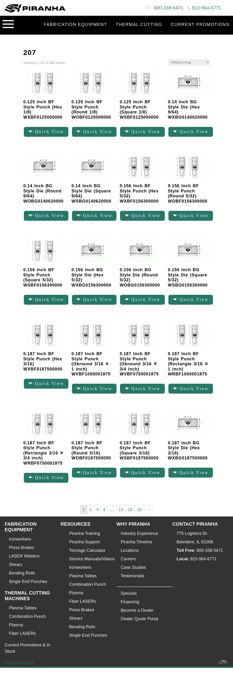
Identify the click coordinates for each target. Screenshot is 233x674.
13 (121, 515)
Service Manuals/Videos (92, 565)
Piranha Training (84, 539)
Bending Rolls (22, 579)
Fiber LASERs (22, 639)
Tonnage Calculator (87, 556)
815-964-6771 (206, 7)
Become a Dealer (137, 616)
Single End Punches (28, 587)
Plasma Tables (23, 614)
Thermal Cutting (139, 24)
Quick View (51, 132)
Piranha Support (84, 548)
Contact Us (213, 36)
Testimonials (132, 582)
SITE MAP (25, 669)
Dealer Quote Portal (139, 625)
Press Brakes (21, 553)
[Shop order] (189, 62)
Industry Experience (139, 539)
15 (139, 515)
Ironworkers (20, 545)
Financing (130, 608)
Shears (15, 570)
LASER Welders (24, 562)
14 (130, 515)
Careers (128, 565)
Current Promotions (200, 24)
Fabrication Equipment (75, 24)
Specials (129, 599)
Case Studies (133, 573)
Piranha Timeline (136, 548)
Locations (130, 556)
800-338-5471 (168, 7)
